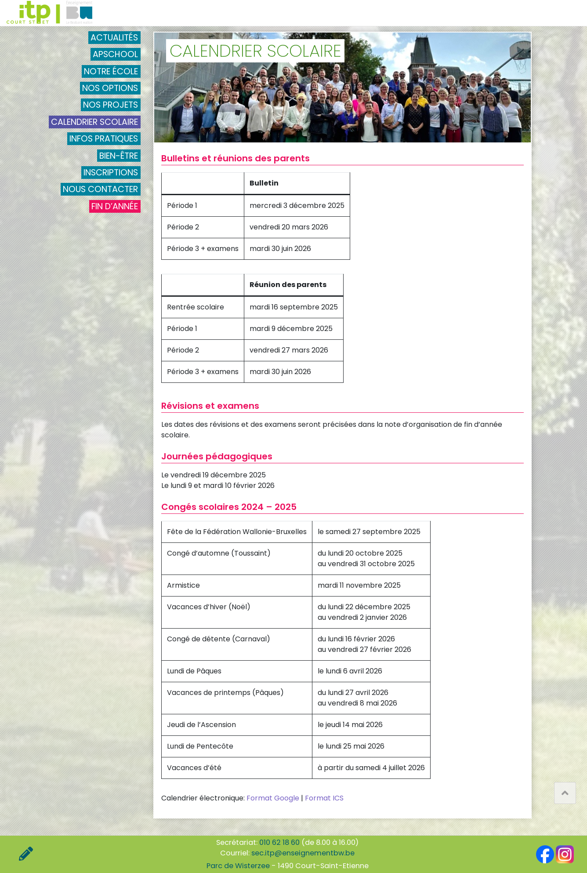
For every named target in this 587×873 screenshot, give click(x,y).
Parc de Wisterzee (238, 866)
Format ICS (324, 798)
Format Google (272, 798)
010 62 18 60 (279, 842)
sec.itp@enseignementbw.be (303, 853)
